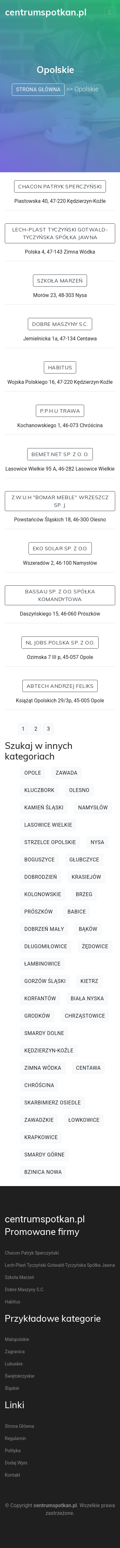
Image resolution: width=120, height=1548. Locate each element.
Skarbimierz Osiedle (52, 1103)
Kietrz (89, 981)
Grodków (37, 1016)
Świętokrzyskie (20, 1376)
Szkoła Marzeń (60, 280)
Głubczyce (84, 860)
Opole (32, 773)
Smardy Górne (44, 1155)
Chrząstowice (85, 1016)
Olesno (79, 790)
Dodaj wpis (16, 1462)
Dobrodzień (40, 877)
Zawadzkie (39, 1120)
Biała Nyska (87, 998)
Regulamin (15, 1438)
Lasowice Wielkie (48, 825)
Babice (77, 912)
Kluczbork (39, 790)
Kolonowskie (42, 894)
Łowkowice (84, 1120)
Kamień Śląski (43, 808)
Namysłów (93, 808)
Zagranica (15, 1351)
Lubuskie (14, 1363)
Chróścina (39, 1085)
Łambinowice (42, 964)
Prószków (38, 912)
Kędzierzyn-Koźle (48, 1051)
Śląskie (12, 1388)
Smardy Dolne (44, 1033)
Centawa (88, 1068)
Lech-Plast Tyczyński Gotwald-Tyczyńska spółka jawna (60, 233)
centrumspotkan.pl (45, 1219)
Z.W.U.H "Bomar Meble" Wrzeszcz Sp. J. (60, 501)
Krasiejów (86, 877)
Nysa (97, 842)
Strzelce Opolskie (50, 842)
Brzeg (84, 894)
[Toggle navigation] (109, 12)
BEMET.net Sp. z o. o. (60, 454)
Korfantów (40, 998)
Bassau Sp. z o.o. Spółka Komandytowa (60, 595)
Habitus (60, 367)
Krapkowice (41, 1137)
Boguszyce (39, 860)
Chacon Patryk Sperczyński (60, 186)
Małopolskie (17, 1339)
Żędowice (95, 946)
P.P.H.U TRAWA (60, 411)
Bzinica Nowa (43, 1172)
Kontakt (12, 1475)
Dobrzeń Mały (44, 929)
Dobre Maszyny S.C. (60, 324)
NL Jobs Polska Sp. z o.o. (60, 642)
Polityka (12, 1450)
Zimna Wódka (42, 1068)
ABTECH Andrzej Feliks (60, 686)
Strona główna (38, 89)
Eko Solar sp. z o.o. (60, 548)
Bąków (88, 929)
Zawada (66, 773)
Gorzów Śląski (45, 981)
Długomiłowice (45, 946)
